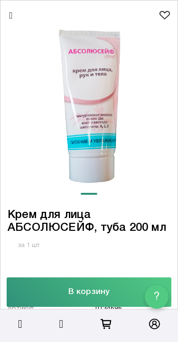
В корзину (89, 291)
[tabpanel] (89, 106)
